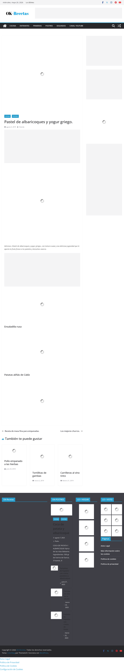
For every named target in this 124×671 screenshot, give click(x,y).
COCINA (13, 26)
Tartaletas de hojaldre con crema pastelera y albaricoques (65, 573)
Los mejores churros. (71, 431)
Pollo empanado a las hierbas (13, 462)
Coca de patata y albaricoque (61, 528)
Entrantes (24, 26)
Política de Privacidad (9, 662)
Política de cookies (108, 559)
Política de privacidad (109, 564)
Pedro (57, 541)
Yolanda (21, 127)
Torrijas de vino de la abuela (67, 595)
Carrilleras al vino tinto (70, 474)
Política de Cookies (8, 666)
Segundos (61, 26)
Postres (49, 26)
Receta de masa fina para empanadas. (20, 431)
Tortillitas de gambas (39, 474)
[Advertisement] (78, 13)
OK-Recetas (8, 499)
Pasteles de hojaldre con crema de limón (67, 621)
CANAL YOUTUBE (76, 26)
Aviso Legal (105, 546)
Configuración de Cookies (11, 669)
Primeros (37, 26)
